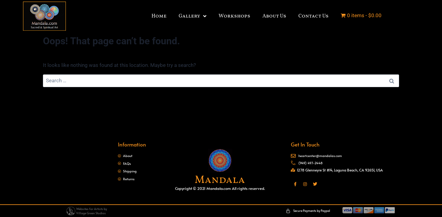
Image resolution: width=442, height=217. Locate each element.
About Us (274, 16)
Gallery (192, 16)
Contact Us (313, 16)
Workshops (234, 16)
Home (159, 16)
